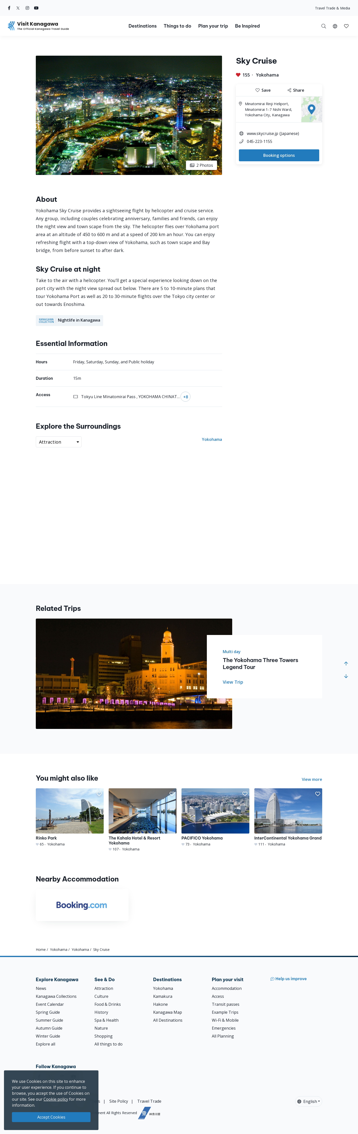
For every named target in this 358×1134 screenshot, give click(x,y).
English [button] (307, 1101)
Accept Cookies (51, 1117)
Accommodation (227, 988)
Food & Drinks (107, 1004)
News (41, 988)
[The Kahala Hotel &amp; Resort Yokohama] (143, 820)
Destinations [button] (143, 26)
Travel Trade (149, 1101)
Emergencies (224, 1028)
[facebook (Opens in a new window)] (9, 8)
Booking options (279, 155)
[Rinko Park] (70, 817)
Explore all (45, 1044)
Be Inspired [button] (247, 26)
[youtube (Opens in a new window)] (36, 8)
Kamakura (162, 996)
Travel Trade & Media (332, 8)
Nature (101, 1028)
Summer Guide (49, 1020)
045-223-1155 (261, 141)
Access (218, 996)
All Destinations (167, 1020)
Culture (101, 996)
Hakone (160, 1004)
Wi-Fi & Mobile (225, 1020)
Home (41, 949)
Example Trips (225, 1012)
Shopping (103, 1036)
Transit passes (225, 1004)
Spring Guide (48, 1012)
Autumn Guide (49, 1028)
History (101, 1012)
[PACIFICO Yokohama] (215, 817)
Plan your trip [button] (213, 26)
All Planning (223, 1036)
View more (312, 779)
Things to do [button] (177, 26)
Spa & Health (106, 1020)
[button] (335, 26)
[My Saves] (346, 26)
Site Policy (118, 1101)
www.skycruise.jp (262, 133)
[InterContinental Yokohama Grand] (288, 817)
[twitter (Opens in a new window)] (18, 8)
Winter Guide (48, 1036)
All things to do (108, 1044)
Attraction (103, 988)
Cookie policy (56, 1099)
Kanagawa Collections (56, 996)
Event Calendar (50, 1004)
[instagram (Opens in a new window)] (27, 8)
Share (296, 90)
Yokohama (267, 75)
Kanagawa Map (167, 1012)
